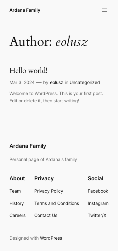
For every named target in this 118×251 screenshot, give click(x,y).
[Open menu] (105, 10)
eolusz (56, 82)
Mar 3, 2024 (22, 82)
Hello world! (28, 71)
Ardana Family (24, 10)
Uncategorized (85, 82)
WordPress (51, 238)
